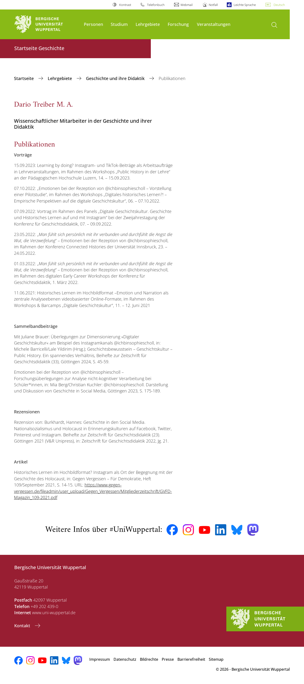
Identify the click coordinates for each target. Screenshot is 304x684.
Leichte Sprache (245, 5)
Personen (93, 24)
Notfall (213, 5)
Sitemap (216, 659)
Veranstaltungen (213, 24)
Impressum (99, 659)
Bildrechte (149, 659)
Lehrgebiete (148, 24)
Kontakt (22, 625)
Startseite (24, 78)
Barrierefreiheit (191, 659)
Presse (168, 659)
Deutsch (279, 5)
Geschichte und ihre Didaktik (116, 78)
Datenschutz (125, 659)
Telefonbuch (156, 5)
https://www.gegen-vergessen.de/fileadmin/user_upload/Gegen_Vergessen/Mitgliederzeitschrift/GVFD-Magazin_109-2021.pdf (93, 491)
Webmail (186, 5)
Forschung (178, 24)
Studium (119, 24)
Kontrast (125, 5)
